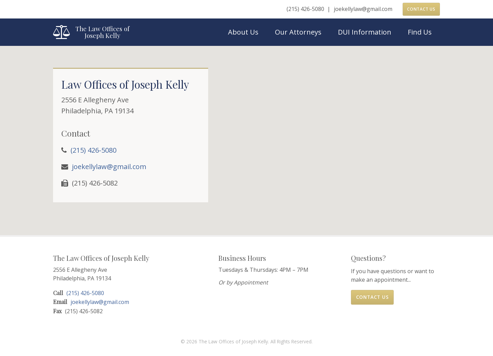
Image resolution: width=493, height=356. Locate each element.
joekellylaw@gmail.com (363, 9)
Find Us (420, 32)
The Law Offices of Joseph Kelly (102, 32)
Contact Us (421, 9)
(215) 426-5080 (305, 9)
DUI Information (364, 32)
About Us (243, 32)
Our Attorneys (298, 32)
